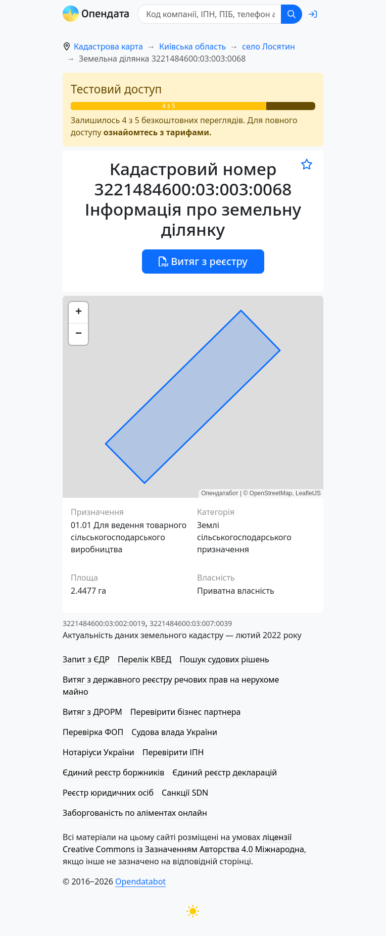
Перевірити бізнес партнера (185, 711)
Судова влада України (174, 732)
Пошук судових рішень (224, 659)
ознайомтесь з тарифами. (158, 132)
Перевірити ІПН (173, 752)
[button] (78, 313)
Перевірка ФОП (93, 732)
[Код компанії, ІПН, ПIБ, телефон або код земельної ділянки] (209, 14)
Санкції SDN (185, 792)
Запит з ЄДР (86, 659)
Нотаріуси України (98, 752)
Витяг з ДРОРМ (92, 711)
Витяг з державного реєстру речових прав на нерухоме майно (171, 685)
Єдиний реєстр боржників (113, 772)
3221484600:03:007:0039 (191, 623)
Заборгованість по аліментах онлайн (135, 812)
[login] (312, 14)
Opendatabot (140, 881)
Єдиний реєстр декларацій (224, 772)
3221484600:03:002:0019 (104, 623)
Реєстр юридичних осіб (108, 792)
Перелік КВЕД (144, 659)
